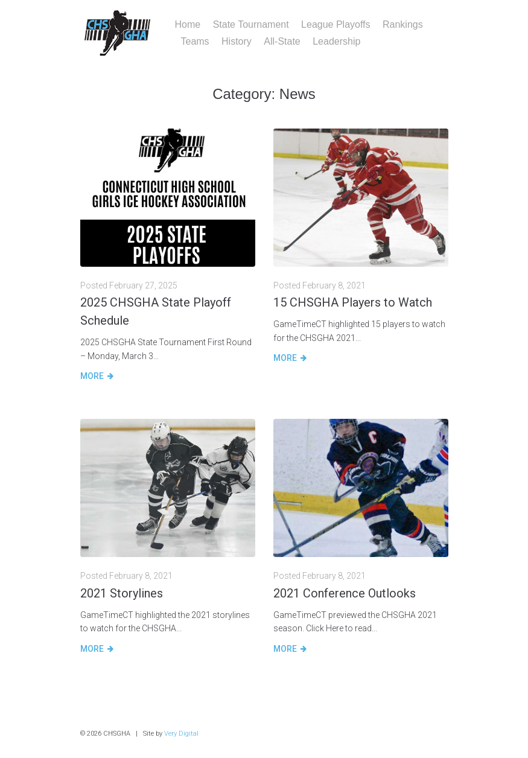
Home (187, 24)
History (236, 41)
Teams (194, 41)
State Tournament (251, 24)
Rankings (403, 24)
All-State (282, 41)
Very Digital (181, 733)
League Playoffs (335, 24)
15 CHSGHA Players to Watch (352, 302)
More (92, 376)
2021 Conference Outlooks (344, 593)
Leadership (336, 41)
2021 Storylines (121, 593)
